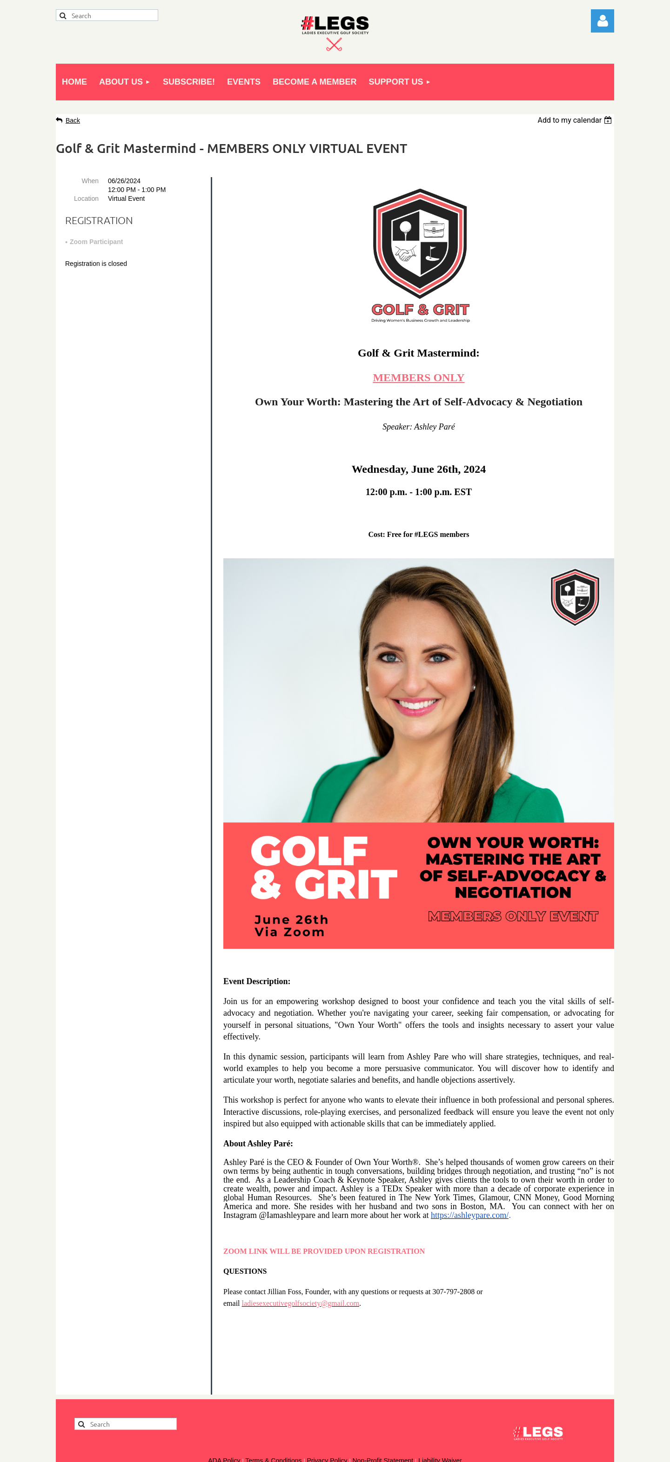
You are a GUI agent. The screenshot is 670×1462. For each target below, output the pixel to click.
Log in (602, 21)
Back (73, 120)
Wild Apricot (508, 1450)
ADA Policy (224, 1386)
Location (86, 198)
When (90, 181)
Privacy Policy (327, 1386)
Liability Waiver (440, 1386)
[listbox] (575, 120)
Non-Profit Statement (382, 1386)
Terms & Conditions (273, 1386)
